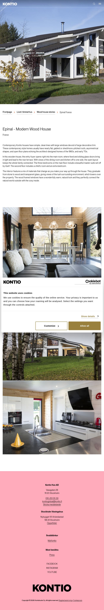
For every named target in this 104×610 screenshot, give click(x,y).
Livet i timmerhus (24, 112)
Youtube (52, 572)
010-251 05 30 (52, 498)
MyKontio (52, 540)
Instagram (52, 568)
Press (52, 555)
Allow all (84, 326)
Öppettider (52, 523)
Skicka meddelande (52, 504)
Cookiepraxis (77, 600)
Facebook (52, 564)
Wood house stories (46, 112)
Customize (51, 326)
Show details (88, 316)
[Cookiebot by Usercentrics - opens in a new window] (88, 282)
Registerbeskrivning (65, 600)
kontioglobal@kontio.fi (52, 501)
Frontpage (7, 112)
